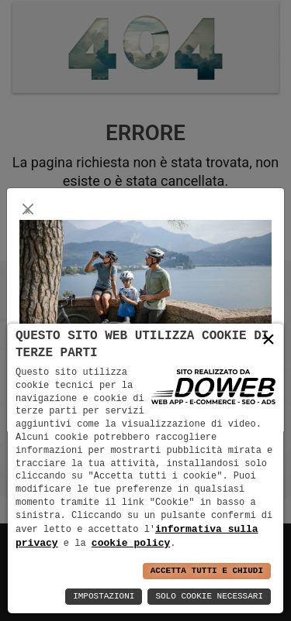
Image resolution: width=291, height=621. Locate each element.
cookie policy (131, 543)
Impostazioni (103, 596)
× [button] (268, 339)
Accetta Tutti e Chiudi (207, 571)
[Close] (27, 209)
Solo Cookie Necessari (209, 596)
